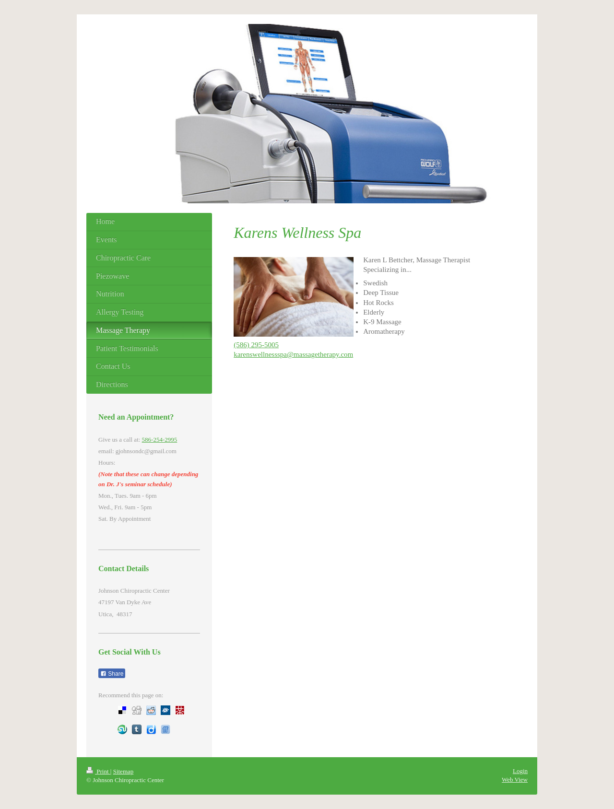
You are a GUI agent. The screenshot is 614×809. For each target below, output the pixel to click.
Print (98, 771)
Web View (515, 779)
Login (520, 770)
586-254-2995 (159, 439)
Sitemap (123, 771)
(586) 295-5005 (256, 345)
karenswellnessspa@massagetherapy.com (293, 354)
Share (111, 673)
